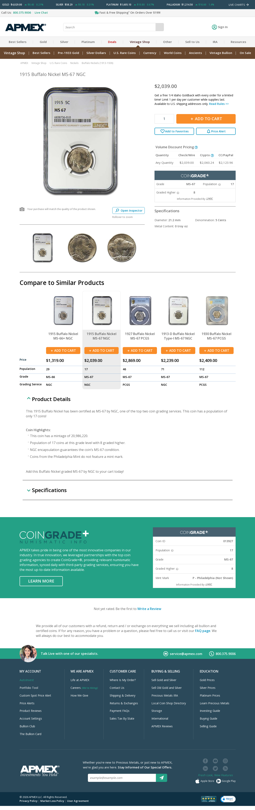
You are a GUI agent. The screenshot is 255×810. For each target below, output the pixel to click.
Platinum (88, 42)
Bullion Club (27, 726)
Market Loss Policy (52, 801)
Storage (156, 711)
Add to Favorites (174, 131)
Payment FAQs (119, 711)
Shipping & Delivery (122, 695)
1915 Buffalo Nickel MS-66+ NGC (63, 336)
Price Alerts (27, 703)
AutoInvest (27, 680)
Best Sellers (17, 42)
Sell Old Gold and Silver (166, 688)
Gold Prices (207, 680)
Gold (43, 42)
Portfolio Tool (29, 688)
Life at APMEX (80, 680)
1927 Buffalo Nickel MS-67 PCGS (140, 336)
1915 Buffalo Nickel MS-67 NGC (101, 336)
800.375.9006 (22, 12)
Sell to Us (192, 42)
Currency (149, 53)
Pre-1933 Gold (68, 53)
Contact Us (117, 688)
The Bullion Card (30, 734)
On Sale (245, 53)
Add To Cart (206, 118)
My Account (30, 671)
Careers (84, 688)
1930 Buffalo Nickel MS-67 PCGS (216, 336)
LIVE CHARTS (239, 5)
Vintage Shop (140, 42)
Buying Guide (208, 718)
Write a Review (149, 609)
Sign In (220, 27)
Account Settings (31, 718)
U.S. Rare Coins (125, 53)
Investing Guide (210, 711)
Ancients (195, 53)
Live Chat (41, 12)
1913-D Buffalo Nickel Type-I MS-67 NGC (178, 336)
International (159, 718)
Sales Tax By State (122, 718)
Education (209, 671)
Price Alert (216, 131)
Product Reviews (31, 711)
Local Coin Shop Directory (168, 703)
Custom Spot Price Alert (35, 695)
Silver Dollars (96, 53)
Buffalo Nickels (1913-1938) (97, 63)
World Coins (173, 53)
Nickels (74, 63)
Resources (238, 42)
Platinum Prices (210, 695)
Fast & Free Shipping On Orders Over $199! (129, 12)
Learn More (41, 581)
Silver (64, 42)
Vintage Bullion (221, 53)
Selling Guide (208, 726)
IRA (215, 42)
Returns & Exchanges (124, 703)
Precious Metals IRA (164, 695)
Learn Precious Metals (214, 703)
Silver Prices (207, 688)
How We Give (79, 695)
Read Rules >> (219, 104)
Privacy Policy (29, 801)
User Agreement (78, 801)
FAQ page (202, 631)
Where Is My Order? (123, 680)
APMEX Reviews (162, 726)
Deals (112, 42)
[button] (228, 799)
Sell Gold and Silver (163, 680)
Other (167, 42)
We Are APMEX (82, 671)
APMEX (24, 63)
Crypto (205, 155)
